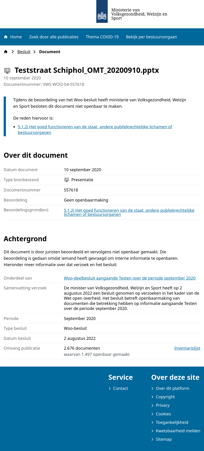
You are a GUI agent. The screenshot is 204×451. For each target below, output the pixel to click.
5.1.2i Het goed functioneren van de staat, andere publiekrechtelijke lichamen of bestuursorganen (129, 212)
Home (12, 36)
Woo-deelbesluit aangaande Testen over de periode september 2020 (130, 278)
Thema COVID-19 (102, 36)
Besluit (25, 52)
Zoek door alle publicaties (53, 36)
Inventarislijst (187, 348)
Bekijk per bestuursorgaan (151, 36)
